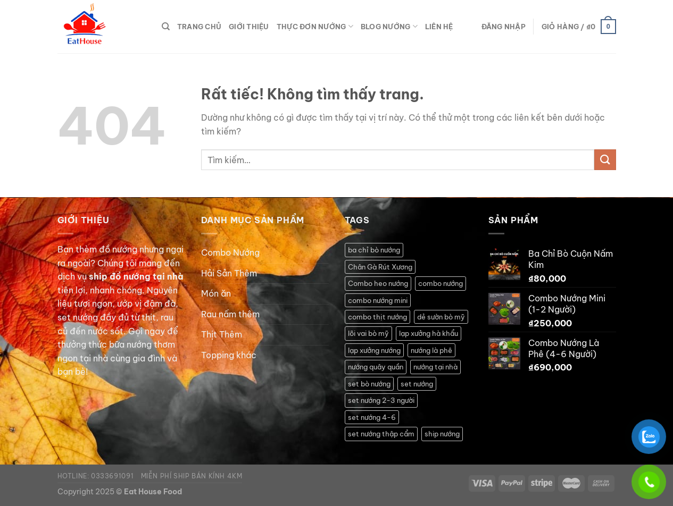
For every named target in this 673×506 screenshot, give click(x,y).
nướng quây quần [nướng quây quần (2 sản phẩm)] (375, 366)
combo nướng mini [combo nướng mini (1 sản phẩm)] (378, 300)
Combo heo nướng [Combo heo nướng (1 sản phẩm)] (378, 283)
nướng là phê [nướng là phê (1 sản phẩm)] (431, 350)
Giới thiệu (249, 26)
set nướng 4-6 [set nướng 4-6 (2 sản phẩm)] (372, 417)
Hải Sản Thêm (229, 273)
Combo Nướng (230, 252)
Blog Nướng (389, 26)
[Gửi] (605, 159)
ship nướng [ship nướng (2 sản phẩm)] (442, 433)
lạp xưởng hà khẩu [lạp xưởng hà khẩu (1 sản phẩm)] (428, 333)
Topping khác (228, 355)
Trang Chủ (199, 26)
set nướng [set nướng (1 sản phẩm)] (417, 384)
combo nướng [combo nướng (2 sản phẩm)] (440, 283)
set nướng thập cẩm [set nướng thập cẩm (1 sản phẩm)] (381, 433)
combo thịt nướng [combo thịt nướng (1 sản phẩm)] (377, 317)
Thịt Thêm (221, 334)
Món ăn (216, 293)
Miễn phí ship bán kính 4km (192, 476)
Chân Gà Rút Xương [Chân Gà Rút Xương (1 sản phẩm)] (380, 267)
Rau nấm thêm (230, 314)
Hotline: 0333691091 (95, 476)
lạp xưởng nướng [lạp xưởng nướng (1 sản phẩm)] (374, 350)
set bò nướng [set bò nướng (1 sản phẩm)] (369, 384)
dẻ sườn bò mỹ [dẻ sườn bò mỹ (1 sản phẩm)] (441, 317)
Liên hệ (439, 26)
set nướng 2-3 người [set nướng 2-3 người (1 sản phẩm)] (381, 400)
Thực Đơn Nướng (315, 26)
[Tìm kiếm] (166, 26)
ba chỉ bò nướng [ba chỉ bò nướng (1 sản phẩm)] (374, 250)
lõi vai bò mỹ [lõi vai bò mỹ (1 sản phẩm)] (368, 333)
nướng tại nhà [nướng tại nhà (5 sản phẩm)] (435, 366)
